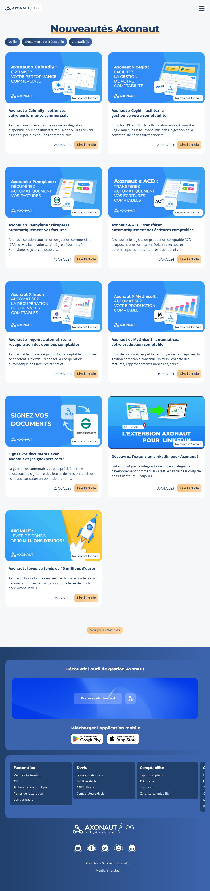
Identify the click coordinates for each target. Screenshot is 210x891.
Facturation (24, 768)
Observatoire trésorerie (44, 42)
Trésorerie (147, 781)
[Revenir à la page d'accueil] (105, 829)
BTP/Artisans (85, 787)
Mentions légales (107, 870)
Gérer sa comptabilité (155, 793)
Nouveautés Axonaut (85, 98)
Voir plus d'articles (105, 630)
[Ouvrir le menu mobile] (202, 8)
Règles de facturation (28, 793)
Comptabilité (152, 768)
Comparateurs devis (90, 793)
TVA (16, 781)
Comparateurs (23, 799)
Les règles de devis (90, 775)
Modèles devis (86, 781)
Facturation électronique (30, 787)
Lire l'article (86, 145)
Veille (12, 42)
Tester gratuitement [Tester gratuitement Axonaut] (98, 698)
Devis (82, 768)
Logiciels (146, 787)
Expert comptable (152, 775)
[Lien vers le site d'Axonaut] (130, 698)
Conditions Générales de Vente (107, 863)
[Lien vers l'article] (53, 77)
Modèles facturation (27, 775)
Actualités (80, 42)
